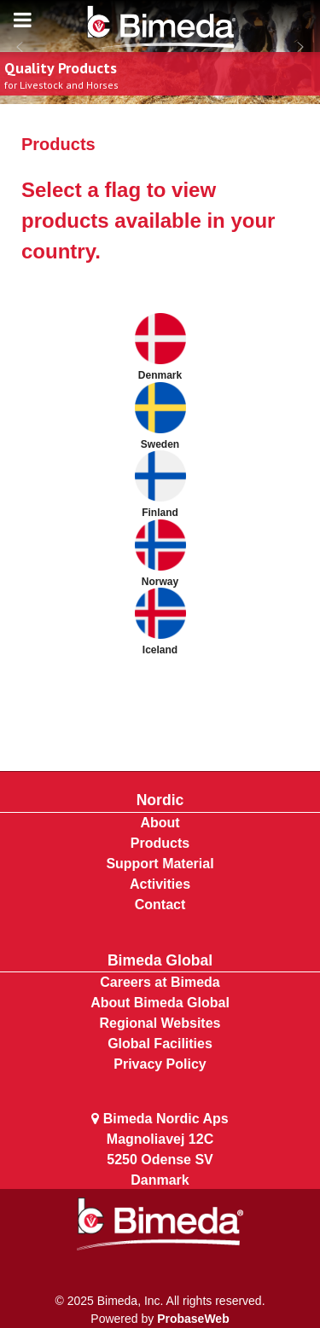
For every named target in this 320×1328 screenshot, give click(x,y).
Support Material (159, 863)
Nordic (160, 800)
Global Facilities (160, 1043)
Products (160, 843)
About (159, 822)
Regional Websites (160, 1023)
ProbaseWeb (193, 1318)
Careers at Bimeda (160, 982)
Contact (160, 904)
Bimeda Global (160, 960)
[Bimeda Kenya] (160, 30)
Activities (160, 884)
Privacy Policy (160, 1064)
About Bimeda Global (160, 1002)
